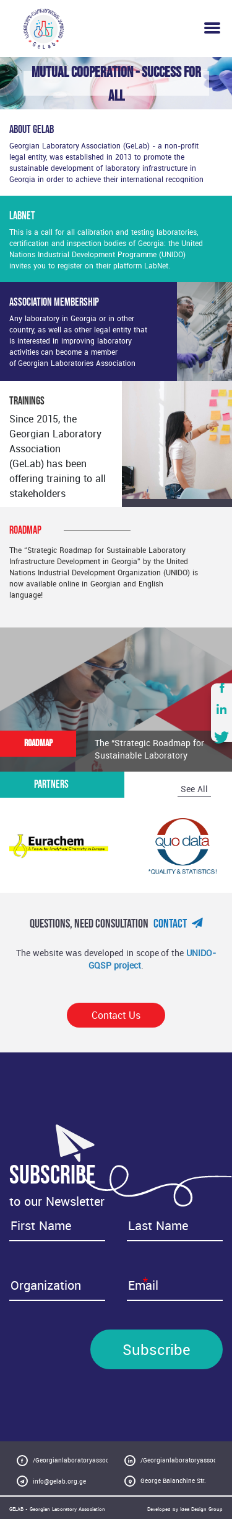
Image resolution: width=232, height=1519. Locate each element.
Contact (178, 923)
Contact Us (116, 1015)
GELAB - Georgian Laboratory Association (57, 1509)
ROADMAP (38, 743)
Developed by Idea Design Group (185, 1509)
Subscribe (156, 1349)
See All (194, 789)
